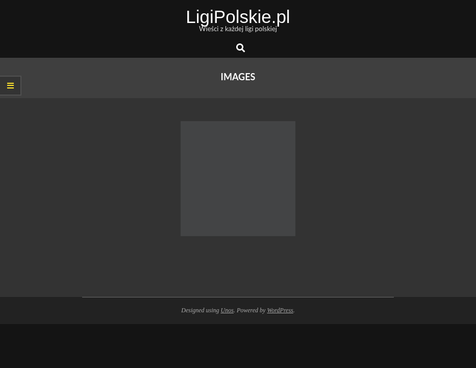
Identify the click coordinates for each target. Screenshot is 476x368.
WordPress (280, 310)
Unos (227, 310)
